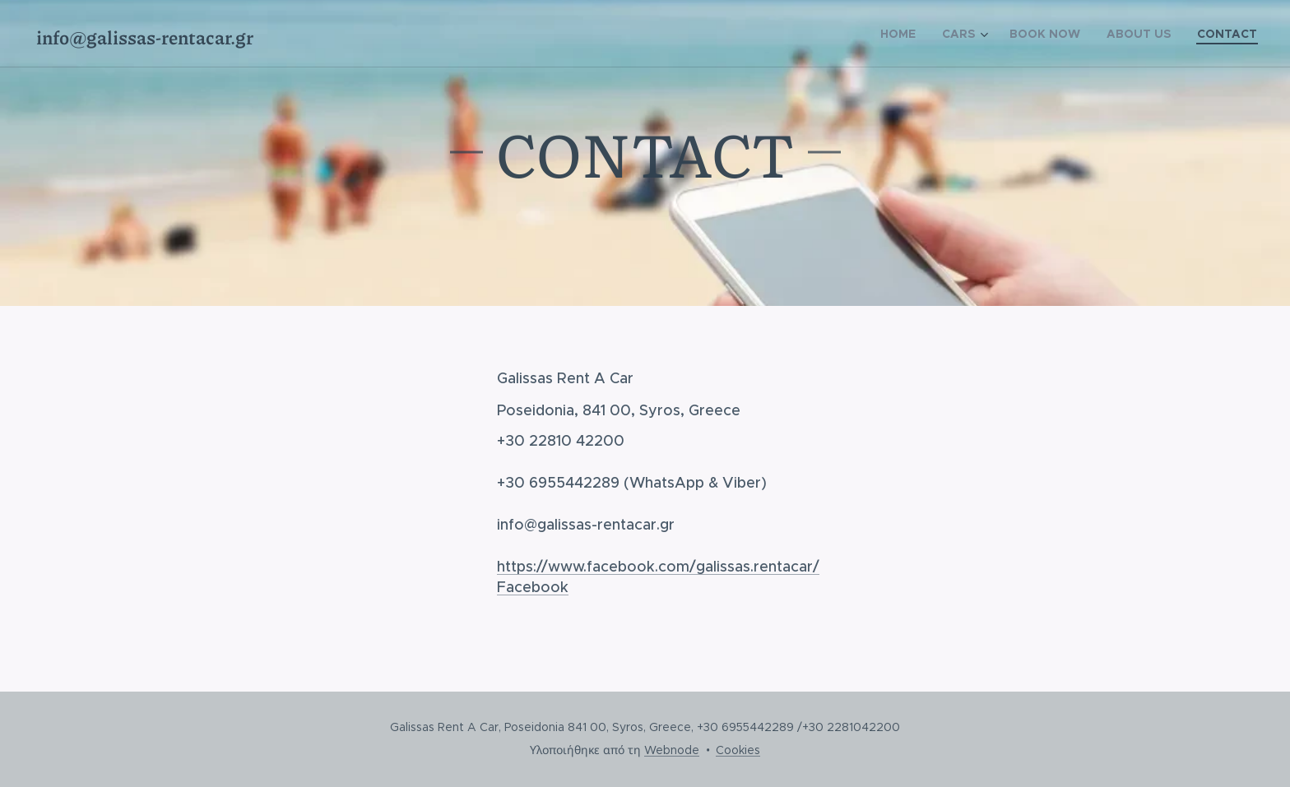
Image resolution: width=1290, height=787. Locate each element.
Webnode (671, 750)
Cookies (738, 750)
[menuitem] (902, 33)
